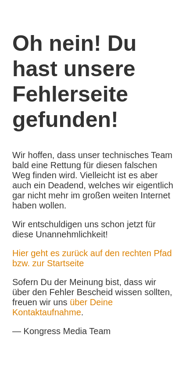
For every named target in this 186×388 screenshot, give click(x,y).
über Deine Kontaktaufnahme (62, 307)
